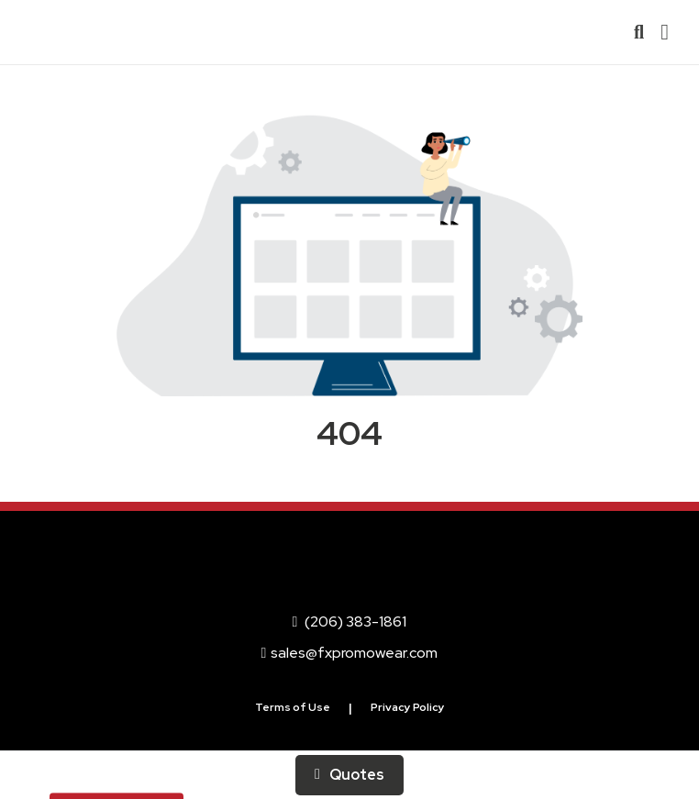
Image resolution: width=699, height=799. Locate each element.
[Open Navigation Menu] (664, 32)
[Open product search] (639, 32)
